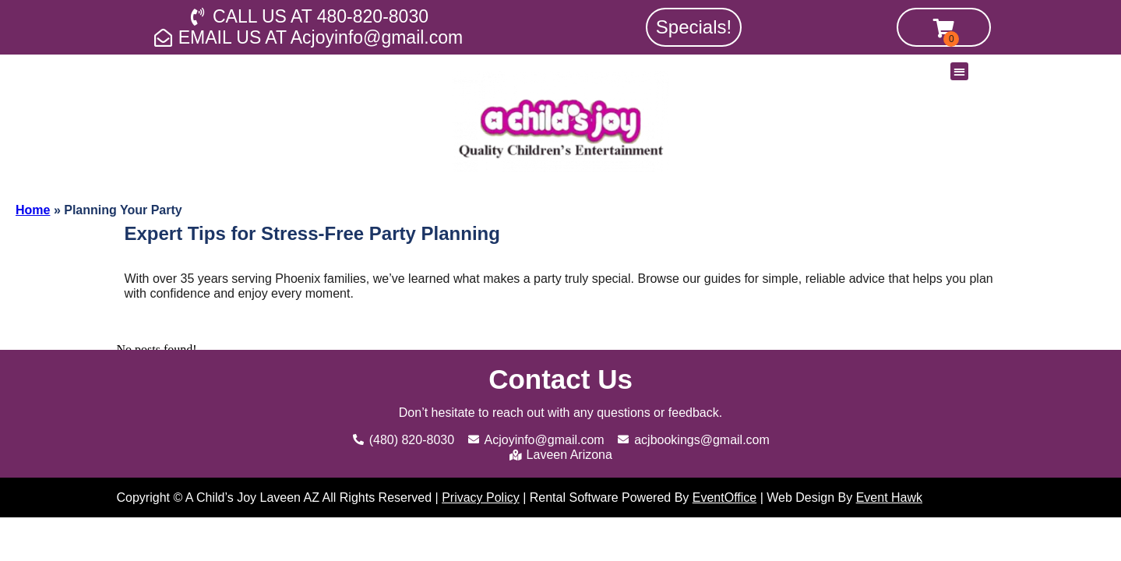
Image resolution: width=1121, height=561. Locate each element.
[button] (959, 71)
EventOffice (724, 497)
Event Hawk (889, 497)
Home (33, 210)
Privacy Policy (481, 497)
